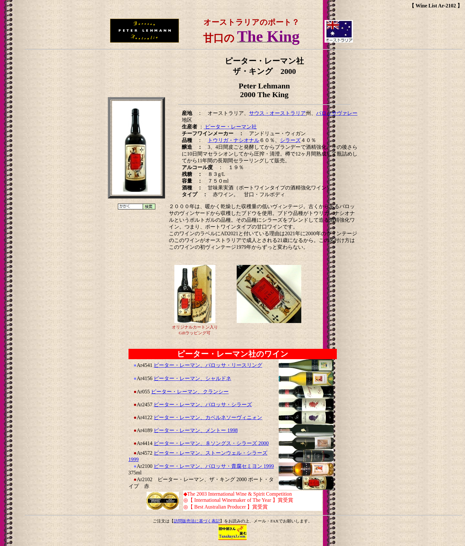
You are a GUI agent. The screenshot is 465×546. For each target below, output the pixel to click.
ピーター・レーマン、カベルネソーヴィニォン (208, 417)
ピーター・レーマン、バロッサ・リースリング (208, 365)
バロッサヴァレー (336, 113)
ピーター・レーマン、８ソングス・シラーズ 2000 (211, 443)
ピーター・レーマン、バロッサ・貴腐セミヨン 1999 (214, 466)
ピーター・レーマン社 (230, 126)
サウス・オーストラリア (277, 113)
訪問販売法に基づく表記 (197, 521)
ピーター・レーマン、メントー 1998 (196, 430)
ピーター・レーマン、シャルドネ (192, 378)
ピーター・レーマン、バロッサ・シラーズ (203, 404)
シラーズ (290, 140)
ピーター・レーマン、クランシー (190, 391)
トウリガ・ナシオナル (233, 140)
